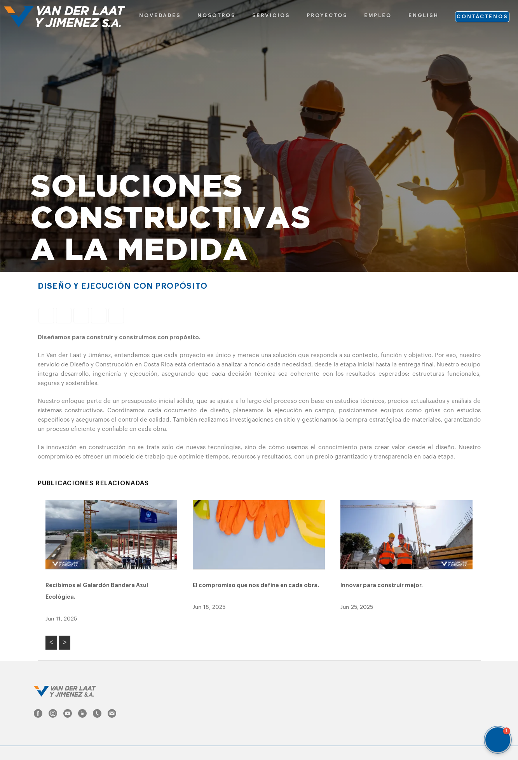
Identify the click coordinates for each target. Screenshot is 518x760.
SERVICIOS (271, 15)
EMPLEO (378, 15)
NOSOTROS (216, 15)
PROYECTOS (327, 15)
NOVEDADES (160, 15)
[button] (497, 739)
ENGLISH (423, 15)
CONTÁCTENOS (482, 16)
